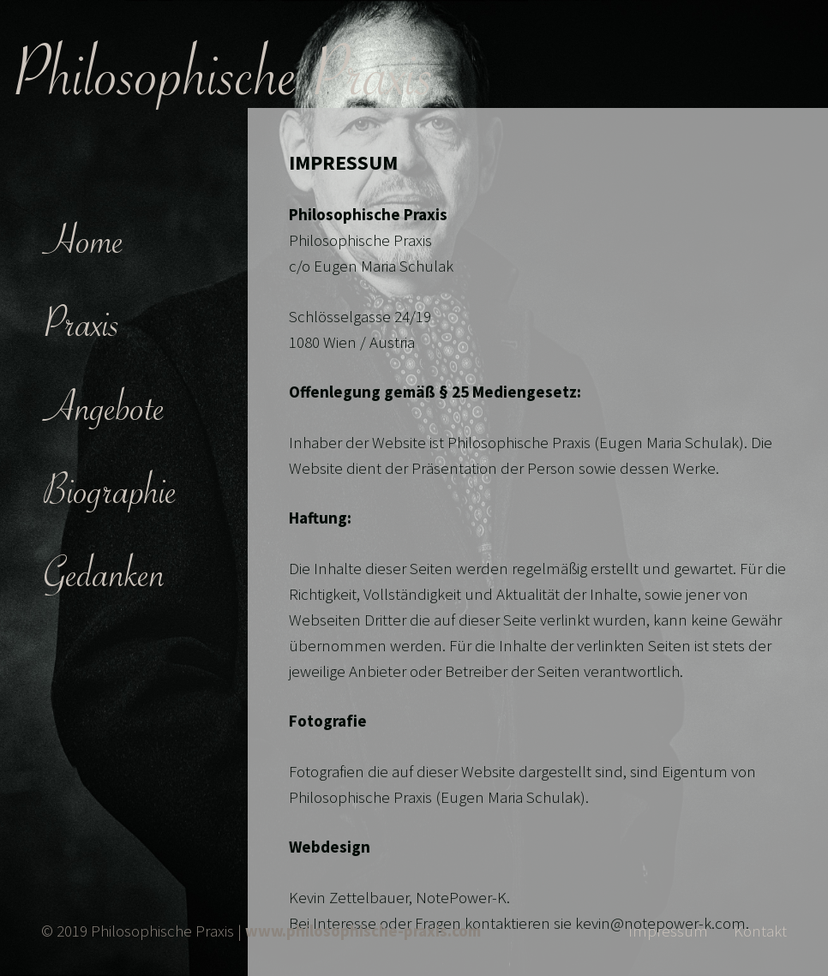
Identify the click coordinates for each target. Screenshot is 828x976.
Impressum (668, 930)
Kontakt (760, 930)
